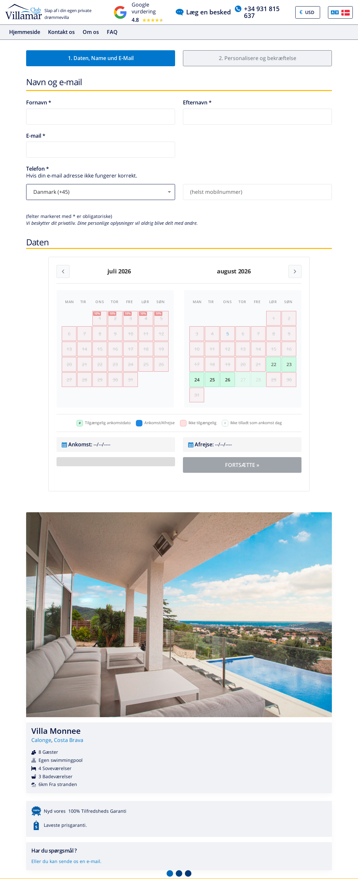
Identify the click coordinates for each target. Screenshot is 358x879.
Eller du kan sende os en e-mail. (66, 861)
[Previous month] (63, 271)
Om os (91, 32)
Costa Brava (68, 740)
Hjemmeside (24, 32)
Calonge (41, 740)
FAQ (112, 32)
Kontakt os (61, 32)
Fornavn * (38, 102)
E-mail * (35, 135)
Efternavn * (197, 102)
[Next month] (294, 271)
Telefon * (37, 168)
